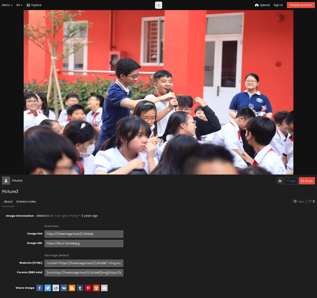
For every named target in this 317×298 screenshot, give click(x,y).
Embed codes (26, 202)
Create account (301, 5)
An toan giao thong (63, 216)
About (8, 202)
